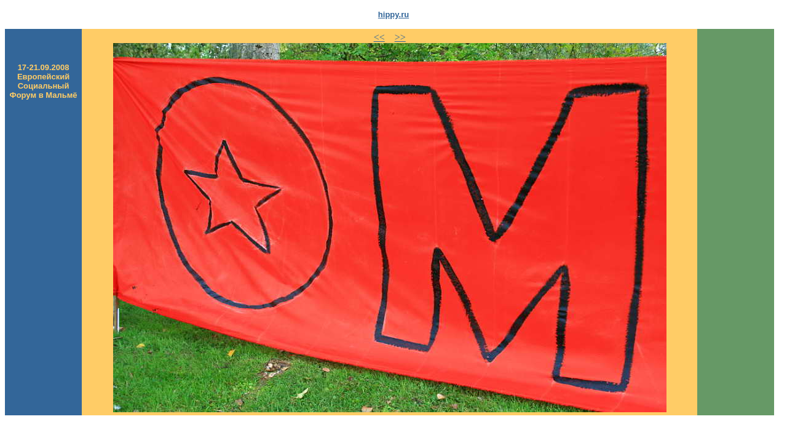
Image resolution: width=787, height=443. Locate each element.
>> (400, 37)
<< (379, 37)
